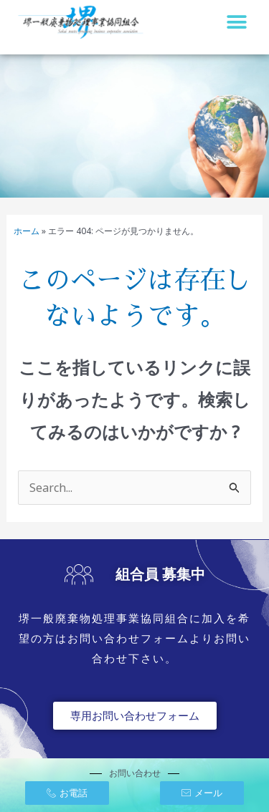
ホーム (26, 231)
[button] (236, 22)
